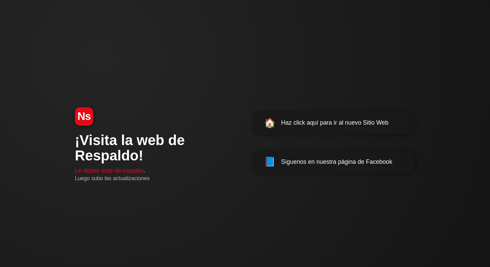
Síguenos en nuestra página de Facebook (328, 161)
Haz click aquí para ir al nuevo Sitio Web (326, 122)
